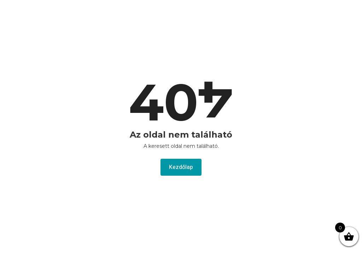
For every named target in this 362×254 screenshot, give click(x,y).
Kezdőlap (181, 167)
